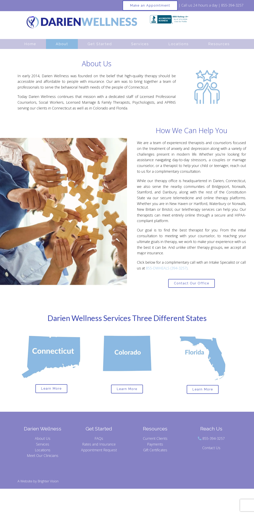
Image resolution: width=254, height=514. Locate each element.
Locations (178, 44)
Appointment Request (99, 452)
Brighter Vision (48, 483)
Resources (219, 44)
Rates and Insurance (99, 446)
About (62, 44)
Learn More (51, 390)
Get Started (100, 44)
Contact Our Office (191, 284)
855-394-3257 (213, 440)
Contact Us (211, 450)
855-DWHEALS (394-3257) (167, 268)
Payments (155, 446)
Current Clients (155, 440)
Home (30, 44)
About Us (42, 440)
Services (140, 44)
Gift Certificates (155, 452)
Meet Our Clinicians (42, 457)
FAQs (99, 440)
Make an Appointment (150, 5)
